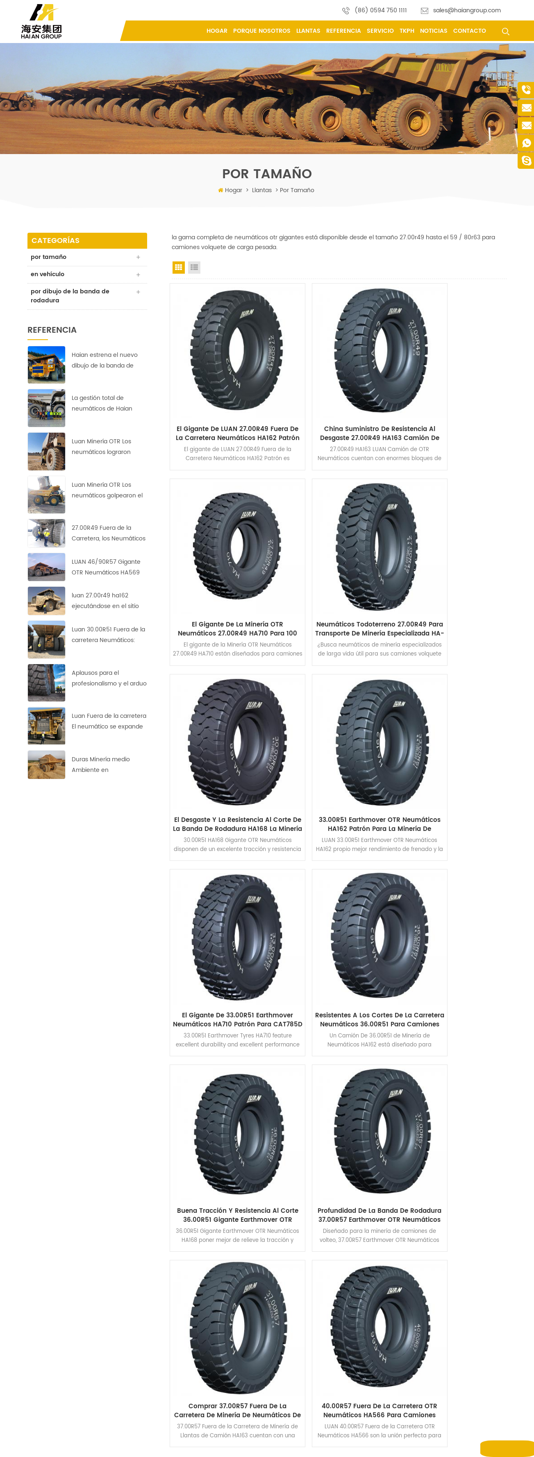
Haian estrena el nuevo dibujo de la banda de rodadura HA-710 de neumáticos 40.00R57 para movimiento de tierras (105, 361)
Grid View (179, 267)
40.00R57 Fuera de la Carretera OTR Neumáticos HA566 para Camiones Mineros (455, 918)
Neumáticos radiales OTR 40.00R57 (325, 1412)
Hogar (217, 31)
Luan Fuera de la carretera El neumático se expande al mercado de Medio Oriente (109, 723)
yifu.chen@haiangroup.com (70, 1320)
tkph (407, 31)
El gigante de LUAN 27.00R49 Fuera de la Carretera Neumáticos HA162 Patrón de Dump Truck (223, 406)
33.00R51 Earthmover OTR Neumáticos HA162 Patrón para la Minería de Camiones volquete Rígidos (455, 577)
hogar (191, 1261)
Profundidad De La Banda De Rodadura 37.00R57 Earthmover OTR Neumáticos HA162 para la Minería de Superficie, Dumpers (224, 918)
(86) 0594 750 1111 (380, 10)
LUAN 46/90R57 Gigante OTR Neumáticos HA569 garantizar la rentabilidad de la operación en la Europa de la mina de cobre (107, 568)
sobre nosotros (202, 1287)
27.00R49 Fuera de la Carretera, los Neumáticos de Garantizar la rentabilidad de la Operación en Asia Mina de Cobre (108, 534)
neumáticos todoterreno (311, 1261)
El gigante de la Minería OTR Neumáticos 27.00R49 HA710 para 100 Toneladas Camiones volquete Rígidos (455, 406)
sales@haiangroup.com (467, 10)
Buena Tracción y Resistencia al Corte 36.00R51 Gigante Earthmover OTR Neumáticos (455, 748)
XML (390, 1444)
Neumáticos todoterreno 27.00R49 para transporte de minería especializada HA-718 (223, 577)
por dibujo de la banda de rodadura (71, 297)
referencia (343, 31)
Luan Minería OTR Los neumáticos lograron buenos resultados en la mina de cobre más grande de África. (106, 448)
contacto (469, 31)
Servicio (380, 31)
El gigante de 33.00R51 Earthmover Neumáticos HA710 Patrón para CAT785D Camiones (223, 748)
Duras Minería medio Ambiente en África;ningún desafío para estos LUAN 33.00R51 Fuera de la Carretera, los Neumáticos (109, 766)
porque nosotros (262, 31)
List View (194, 267)
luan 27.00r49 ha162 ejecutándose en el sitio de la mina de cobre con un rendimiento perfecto (106, 602)
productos (196, 1274)
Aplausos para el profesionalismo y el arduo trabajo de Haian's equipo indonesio (109, 679)
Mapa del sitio (362, 1444)
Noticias (434, 31)
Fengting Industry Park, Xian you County (85, 1260)
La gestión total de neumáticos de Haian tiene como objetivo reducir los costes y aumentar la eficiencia (103, 405)
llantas (308, 31)
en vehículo (48, 274)
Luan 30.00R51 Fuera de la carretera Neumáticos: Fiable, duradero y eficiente (108, 636)
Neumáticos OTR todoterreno (317, 1274)
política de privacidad (210, 1364)
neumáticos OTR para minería (318, 1377)
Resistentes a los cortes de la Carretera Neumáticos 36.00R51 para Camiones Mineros (339, 748)
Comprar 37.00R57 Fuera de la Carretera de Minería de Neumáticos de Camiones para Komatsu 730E (339, 918)
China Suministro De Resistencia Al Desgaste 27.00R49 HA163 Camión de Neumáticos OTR (339, 406)
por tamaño (49, 257)
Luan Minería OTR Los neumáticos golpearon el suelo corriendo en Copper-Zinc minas (107, 491)
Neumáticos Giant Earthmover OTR (324, 1330)
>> (358, 982)
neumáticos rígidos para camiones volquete (336, 1364)
